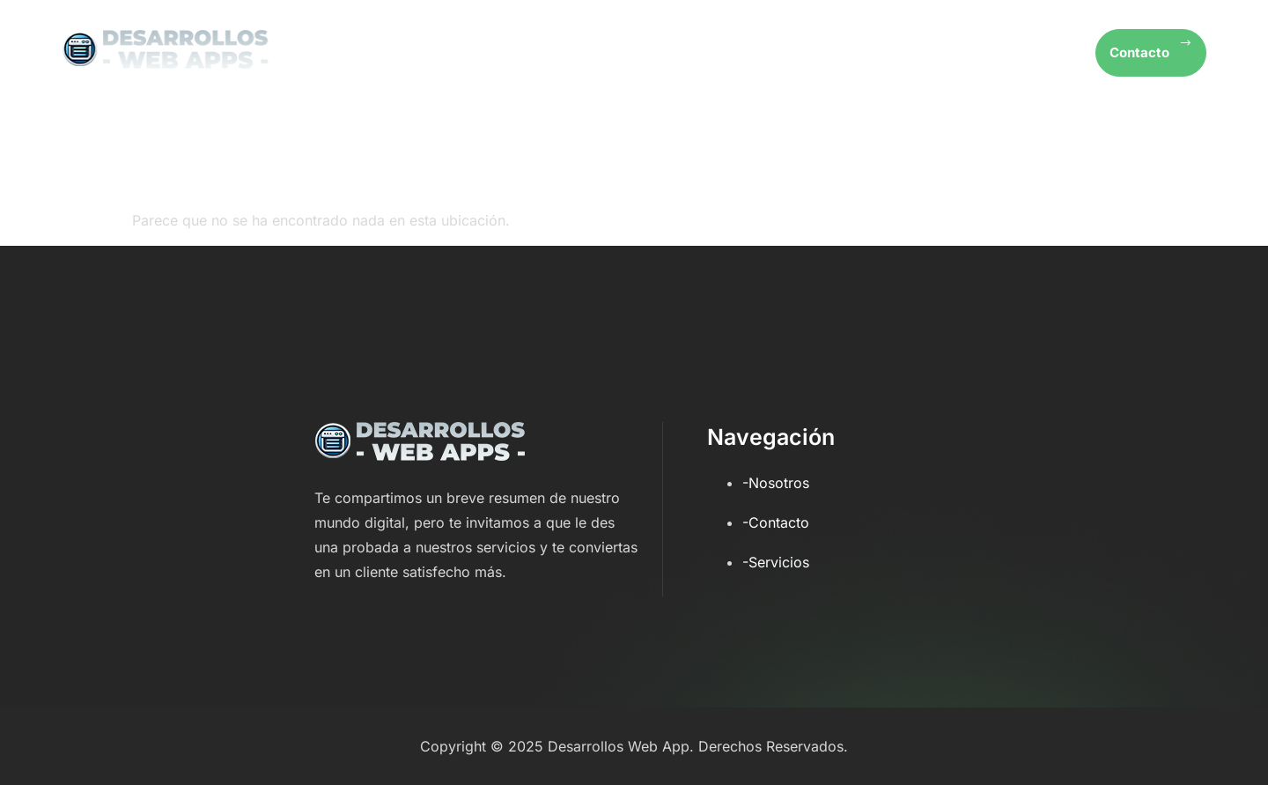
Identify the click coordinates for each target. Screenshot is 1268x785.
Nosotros (816, 53)
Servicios (921, 53)
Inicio (724, 53)
